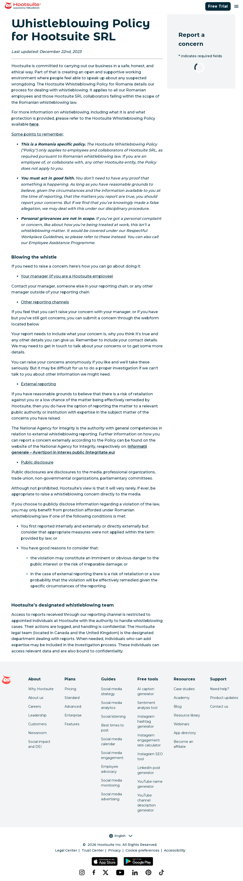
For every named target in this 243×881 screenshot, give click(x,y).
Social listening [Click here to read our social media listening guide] (113, 716)
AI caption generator (145, 691)
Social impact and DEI (39, 744)
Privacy (114, 850)
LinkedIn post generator (148, 770)
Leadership (37, 715)
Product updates (224, 698)
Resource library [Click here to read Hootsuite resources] (187, 715)
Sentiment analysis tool (147, 705)
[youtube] (120, 872)
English (120, 836)
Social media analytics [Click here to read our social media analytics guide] (111, 705)
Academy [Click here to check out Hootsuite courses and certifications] (182, 698)
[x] (105, 872)
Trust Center (93, 850)
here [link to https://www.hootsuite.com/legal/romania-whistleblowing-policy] (34, 124)
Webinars (181, 724)
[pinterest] (148, 872)
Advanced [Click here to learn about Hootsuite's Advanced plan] (73, 706)
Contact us (219, 706)
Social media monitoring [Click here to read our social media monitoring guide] (111, 782)
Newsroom (37, 733)
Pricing (70, 689)
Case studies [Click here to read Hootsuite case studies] (184, 689)
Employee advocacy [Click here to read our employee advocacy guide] (109, 769)
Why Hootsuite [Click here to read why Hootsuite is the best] (41, 689)
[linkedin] (135, 872)
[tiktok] (161, 872)
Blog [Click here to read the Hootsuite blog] (178, 706)
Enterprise (73, 715)
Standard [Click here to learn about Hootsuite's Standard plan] (72, 698)
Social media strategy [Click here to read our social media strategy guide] (111, 691)
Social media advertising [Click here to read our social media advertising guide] (111, 796)
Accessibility (174, 850)
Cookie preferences (142, 850)
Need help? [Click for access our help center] (219, 689)
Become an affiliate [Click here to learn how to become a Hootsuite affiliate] (183, 744)
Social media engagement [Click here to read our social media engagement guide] (112, 755)
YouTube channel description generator (146, 802)
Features (72, 724)
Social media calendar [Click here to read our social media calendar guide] (111, 741)
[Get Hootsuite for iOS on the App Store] (105, 861)
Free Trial (218, 6)
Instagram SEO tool (150, 756)
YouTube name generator (150, 784)
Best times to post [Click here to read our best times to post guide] (112, 727)
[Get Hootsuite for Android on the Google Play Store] (138, 861)
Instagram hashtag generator (145, 721)
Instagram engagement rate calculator (149, 740)
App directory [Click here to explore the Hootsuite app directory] (185, 733)
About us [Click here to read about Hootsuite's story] (35, 698)
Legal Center (66, 850)
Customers (37, 724)
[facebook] (94, 872)
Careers (34, 706)
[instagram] (82, 872)
